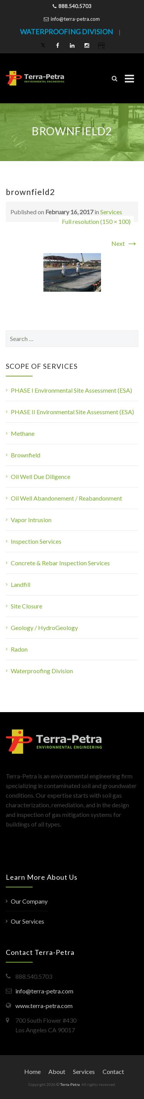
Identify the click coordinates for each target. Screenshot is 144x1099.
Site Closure (26, 606)
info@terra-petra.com (75, 19)
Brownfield (25, 455)
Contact (113, 1071)
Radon (19, 649)
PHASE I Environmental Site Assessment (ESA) (71, 390)
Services (111, 211)
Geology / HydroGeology (44, 627)
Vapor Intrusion (31, 519)
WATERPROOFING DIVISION (66, 31)
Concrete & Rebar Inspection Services (60, 562)
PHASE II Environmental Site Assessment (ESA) (72, 411)
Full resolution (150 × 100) (96, 221)
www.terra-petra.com (44, 1005)
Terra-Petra (70, 1084)
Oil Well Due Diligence (40, 476)
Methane (23, 433)
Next (124, 243)
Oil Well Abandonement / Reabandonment (66, 498)
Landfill (20, 584)
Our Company (29, 901)
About (56, 1071)
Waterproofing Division (42, 670)
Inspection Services (36, 541)
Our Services (27, 921)
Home (32, 1071)
